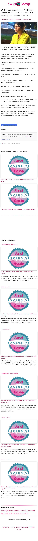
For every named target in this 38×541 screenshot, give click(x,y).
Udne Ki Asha (31, 510)
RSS (19, 529)
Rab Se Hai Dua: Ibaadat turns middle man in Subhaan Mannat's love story (18, 357)
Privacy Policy (29, 136)
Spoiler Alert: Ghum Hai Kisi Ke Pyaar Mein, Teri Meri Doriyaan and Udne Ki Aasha (18, 445)
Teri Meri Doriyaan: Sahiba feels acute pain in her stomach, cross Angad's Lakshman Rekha (19, 488)
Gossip (9, 19)
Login (2, 143)
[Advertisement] (19, 226)
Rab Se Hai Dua (6, 286)
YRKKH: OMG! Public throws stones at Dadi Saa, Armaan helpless (17, 272)
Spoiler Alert (6, 417)
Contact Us (24, 527)
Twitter (32, 527)
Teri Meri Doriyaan (7, 459)
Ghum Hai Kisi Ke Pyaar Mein (10, 373)
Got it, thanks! (6, 139)
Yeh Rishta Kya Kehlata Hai (22, 19)
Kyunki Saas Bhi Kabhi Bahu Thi (17, 510)
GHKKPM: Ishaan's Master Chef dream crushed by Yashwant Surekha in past (17, 401)
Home (3, 19)
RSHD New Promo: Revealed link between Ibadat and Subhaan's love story (19, 315)
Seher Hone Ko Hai (6, 513)
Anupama (3, 510)
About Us (6, 527)
